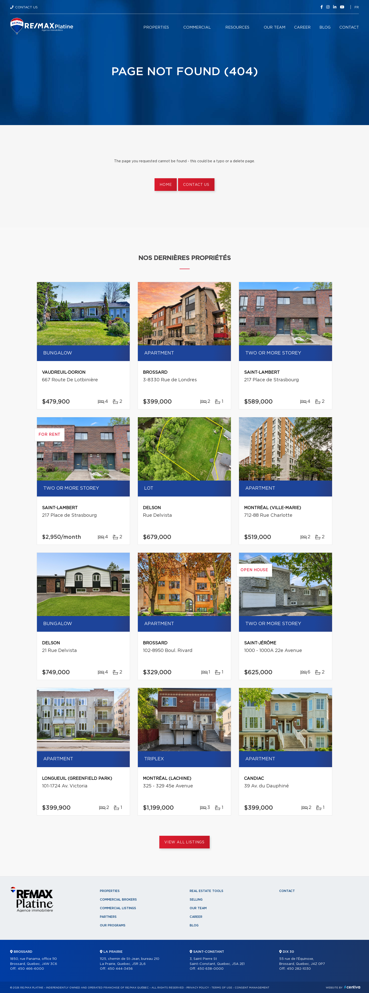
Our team (274, 27)
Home (166, 185)
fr (357, 7)
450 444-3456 (120, 968)
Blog (325, 27)
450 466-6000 (31, 968)
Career (302, 27)
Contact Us (26, 7)
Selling (196, 899)
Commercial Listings (118, 908)
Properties (156, 27)
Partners (108, 916)
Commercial (197, 27)
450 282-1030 (299, 968)
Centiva (352, 987)
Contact (349, 27)
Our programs (112, 925)
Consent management (252, 987)
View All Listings (184, 842)
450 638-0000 (210, 968)
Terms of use (221, 987)
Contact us (196, 185)
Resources (237, 27)
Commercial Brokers (118, 899)
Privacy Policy (197, 987)
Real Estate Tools (206, 890)
